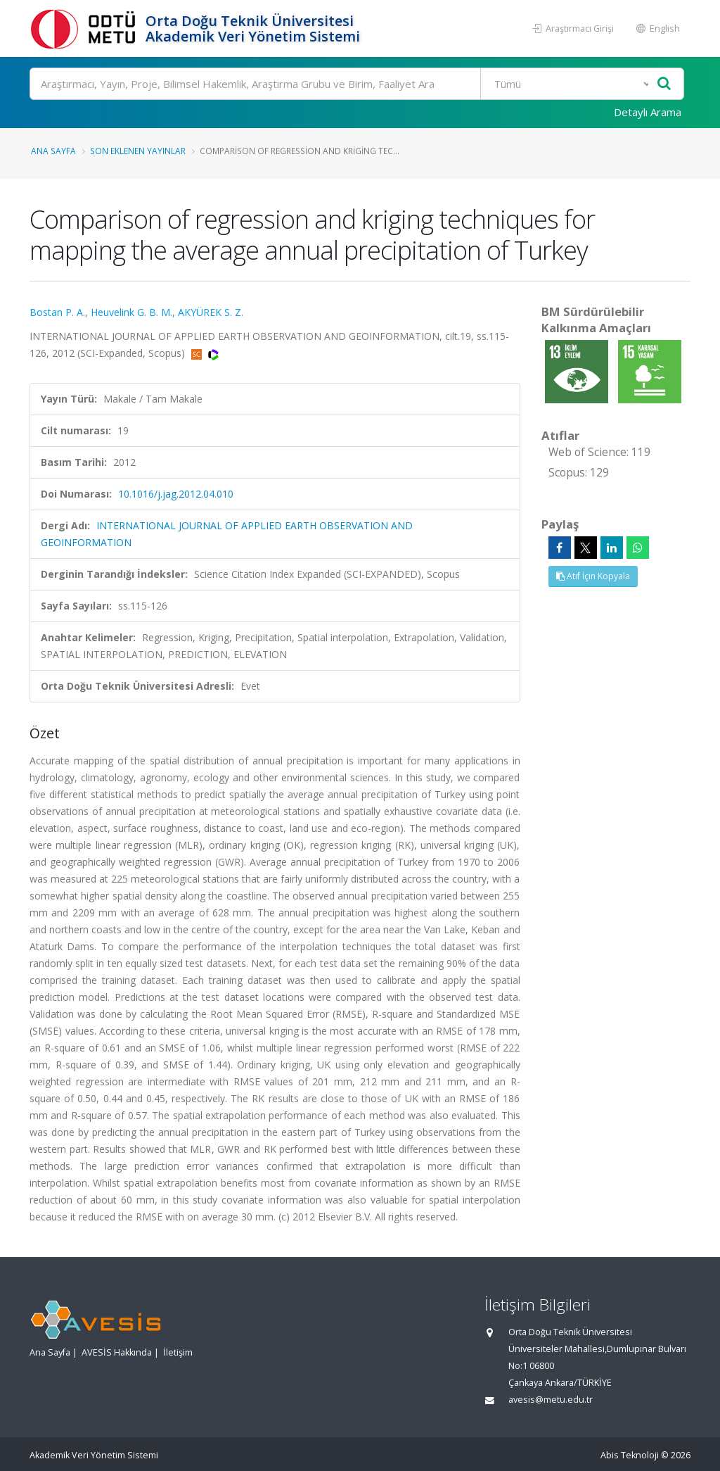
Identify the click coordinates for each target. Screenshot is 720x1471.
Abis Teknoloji (629, 1455)
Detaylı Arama (647, 112)
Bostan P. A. (57, 312)
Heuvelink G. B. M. (131, 312)
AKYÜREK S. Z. (210, 312)
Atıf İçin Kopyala (593, 576)
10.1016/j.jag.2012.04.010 (175, 493)
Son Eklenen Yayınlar (138, 150)
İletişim (178, 1352)
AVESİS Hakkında (117, 1352)
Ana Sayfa (53, 150)
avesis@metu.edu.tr (550, 1400)
